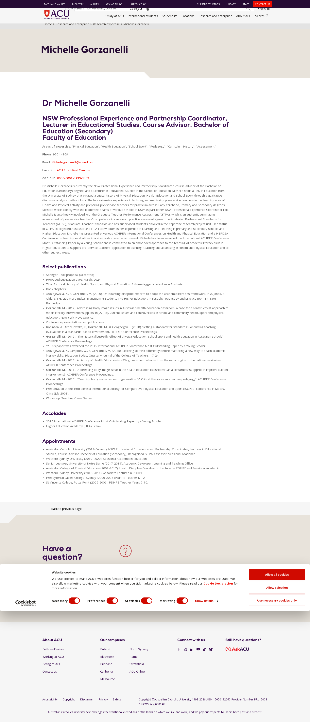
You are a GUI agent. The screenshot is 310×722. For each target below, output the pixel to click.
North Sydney (138, 654)
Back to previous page (66, 513)
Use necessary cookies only (277, 711)
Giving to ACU (114, 4)
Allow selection (277, 698)
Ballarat (105, 654)
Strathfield (136, 668)
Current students (207, 4)
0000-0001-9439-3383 (73, 182)
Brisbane (106, 668)
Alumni (93, 4)
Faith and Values (53, 4)
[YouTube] (198, 653)
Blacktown (107, 661)
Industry (76, 4)
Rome (133, 661)
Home (47, 28)
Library (230, 4)
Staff (245, 4)
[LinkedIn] (191, 653)
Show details (212, 711)
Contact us (261, 4)
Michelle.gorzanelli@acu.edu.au (72, 166)
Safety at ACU (137, 4)
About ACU (243, 16)
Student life (170, 16)
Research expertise (106, 28)
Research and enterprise (215, 16)
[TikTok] (204, 653)
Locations (188, 16)
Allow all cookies (277, 685)
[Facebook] (179, 653)
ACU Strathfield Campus (73, 174)
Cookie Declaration (218, 694)
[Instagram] (185, 653)
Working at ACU (53, 661)
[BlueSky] (211, 653)
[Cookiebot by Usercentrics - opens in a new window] (25, 714)
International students (143, 16)
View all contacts (131, 595)
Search (262, 16)
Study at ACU (115, 16)
